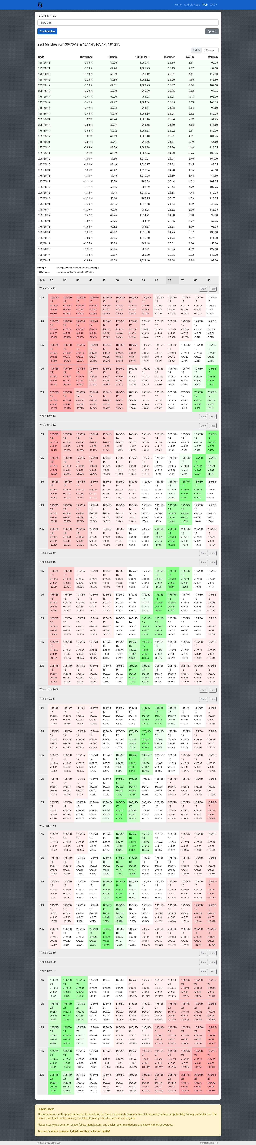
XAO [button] (212, 4)
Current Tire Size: (47, 16)
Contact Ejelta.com (209, 1143)
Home (178, 4)
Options (212, 31)
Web (205, 4)
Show (203, 289)
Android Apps (192, 4)
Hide (212, 289)
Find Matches (47, 31)
